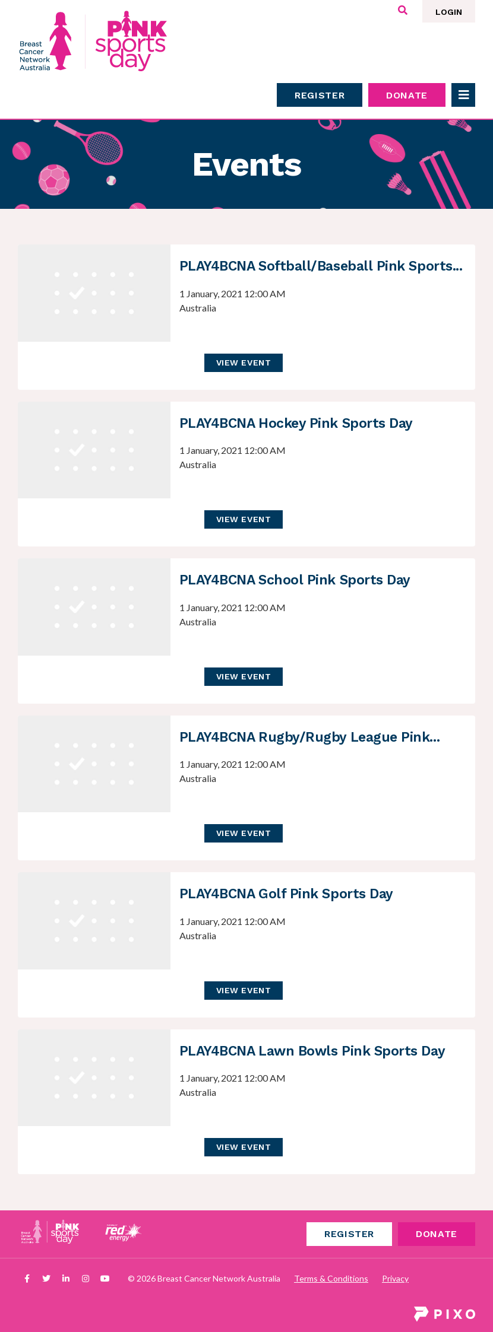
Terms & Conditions (331, 1278)
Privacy (395, 1278)
